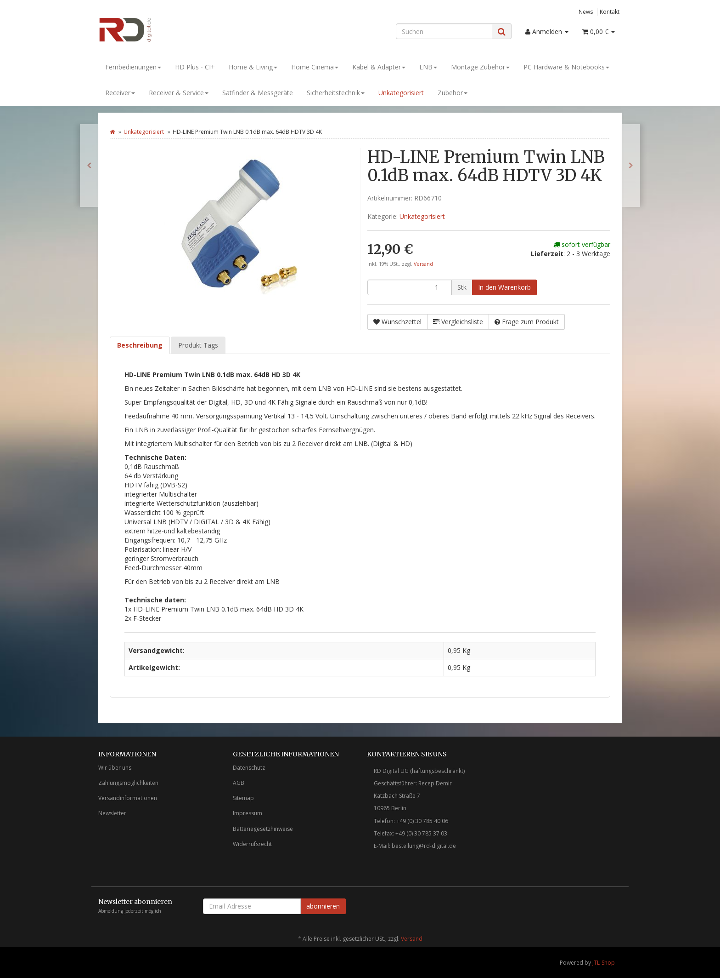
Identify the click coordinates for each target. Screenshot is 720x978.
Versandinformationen (127, 798)
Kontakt (609, 11)
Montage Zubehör (480, 67)
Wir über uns (114, 768)
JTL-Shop (603, 963)
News (586, 11)
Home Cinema (314, 67)
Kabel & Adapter (378, 67)
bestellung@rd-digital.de (424, 846)
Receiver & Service (178, 92)
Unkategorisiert (401, 92)
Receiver (120, 92)
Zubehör (452, 92)
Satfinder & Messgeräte (257, 92)
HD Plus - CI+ (195, 67)
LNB (428, 67)
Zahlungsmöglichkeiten (128, 783)
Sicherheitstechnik (336, 92)
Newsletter (112, 813)
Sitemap (243, 798)
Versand (423, 264)
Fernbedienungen (133, 67)
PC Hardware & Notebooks (566, 67)
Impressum (247, 813)
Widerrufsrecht (252, 844)
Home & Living (253, 67)
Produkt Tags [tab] (198, 345)
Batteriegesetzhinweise (263, 829)
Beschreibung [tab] (140, 345)
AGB (238, 783)
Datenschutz (249, 768)
